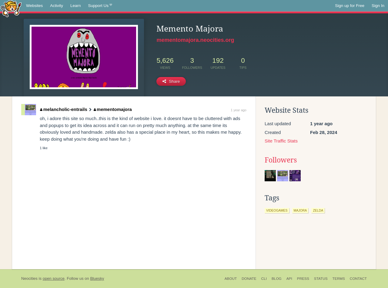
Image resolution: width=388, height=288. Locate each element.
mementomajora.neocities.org (195, 40)
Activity (56, 5)
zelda (318, 210)
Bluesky (97, 278)
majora (300, 210)
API (289, 278)
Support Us (100, 5)
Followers (281, 160)
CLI (264, 278)
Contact (358, 278)
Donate (249, 278)
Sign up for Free (349, 5)
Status (321, 278)
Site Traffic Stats (281, 140)
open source (54, 278)
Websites (34, 5)
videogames (277, 210)
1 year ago (238, 110)
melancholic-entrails (63, 109)
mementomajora (113, 109)
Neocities (29, 278)
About (231, 278)
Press (303, 278)
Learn (75, 5)
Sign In (378, 5)
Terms (339, 278)
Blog (277, 278)
